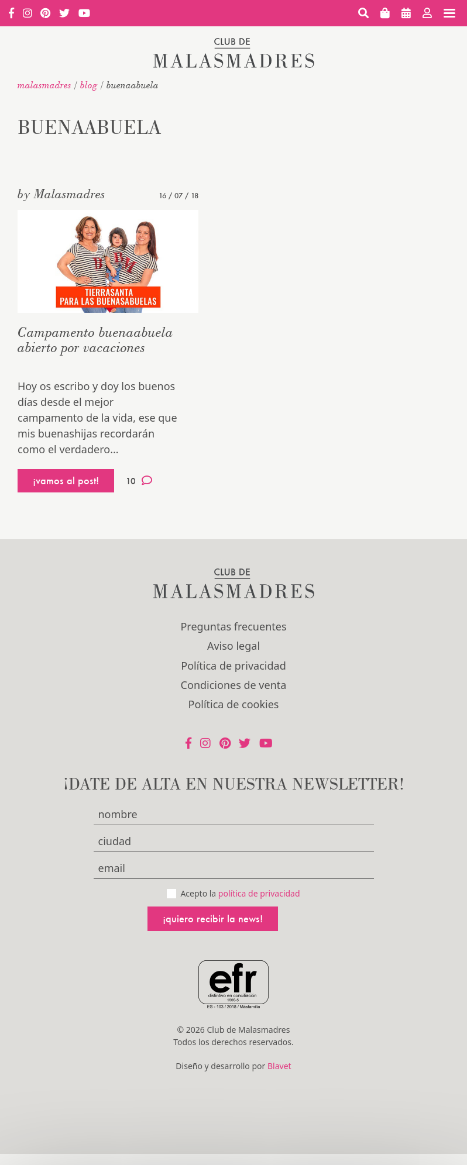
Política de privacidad (233, 666)
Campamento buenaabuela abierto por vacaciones (95, 339)
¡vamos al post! (66, 480)
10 (139, 481)
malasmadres (44, 84)
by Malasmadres (61, 193)
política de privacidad (259, 893)
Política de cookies (233, 704)
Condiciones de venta (234, 685)
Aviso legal (233, 646)
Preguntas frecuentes (233, 626)
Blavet (279, 1065)
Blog (89, 84)
